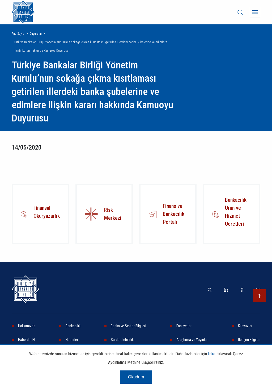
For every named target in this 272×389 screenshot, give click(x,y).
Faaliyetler (184, 326)
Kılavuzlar (245, 326)
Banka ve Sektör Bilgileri (128, 326)
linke (211, 353)
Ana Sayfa (18, 34)
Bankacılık (73, 326)
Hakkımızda (26, 326)
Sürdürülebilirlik (122, 340)
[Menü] (255, 12)
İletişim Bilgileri (249, 340)
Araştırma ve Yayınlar (192, 340)
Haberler (72, 340)
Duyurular (35, 34)
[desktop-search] (240, 12)
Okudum (136, 377)
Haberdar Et (26, 340)
